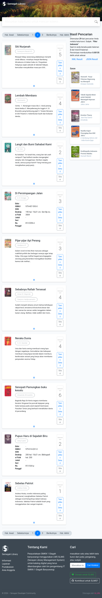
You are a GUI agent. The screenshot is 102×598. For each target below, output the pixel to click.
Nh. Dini (20, 149)
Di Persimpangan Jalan (29, 193)
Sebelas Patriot (24, 483)
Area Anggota (8, 570)
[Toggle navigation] (96, 3)
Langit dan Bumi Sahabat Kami (33, 144)
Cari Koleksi (92, 565)
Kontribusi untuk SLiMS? (85, 580)
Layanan (6, 564)
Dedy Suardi (21, 441)
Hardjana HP (21, 245)
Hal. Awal (9, 35)
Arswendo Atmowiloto (25, 395)
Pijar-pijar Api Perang (27, 240)
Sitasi (60, 80)
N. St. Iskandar (22, 343)
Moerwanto (21, 100)
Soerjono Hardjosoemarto (26, 299)
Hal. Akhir (64, 35)
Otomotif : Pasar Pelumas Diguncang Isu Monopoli (88, 79)
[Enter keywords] (78, 565)
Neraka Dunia (23, 338)
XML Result (77, 59)
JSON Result (92, 59)
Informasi (6, 560)
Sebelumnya (23, 35)
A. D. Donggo (21, 198)
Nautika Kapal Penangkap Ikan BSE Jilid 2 (88, 133)
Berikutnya (51, 35)
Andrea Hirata (22, 488)
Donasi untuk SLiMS (83, 574)
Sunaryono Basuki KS (24, 51)
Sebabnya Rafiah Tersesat (30, 289)
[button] (34, 86)
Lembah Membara (26, 95)
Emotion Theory (86, 115)
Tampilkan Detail (60, 68)
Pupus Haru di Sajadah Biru (31, 436)
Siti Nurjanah (22, 46)
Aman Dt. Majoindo (24, 294)
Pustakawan (8, 567)
